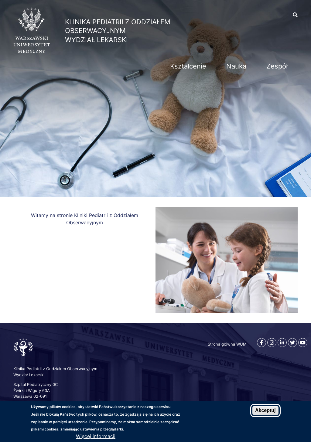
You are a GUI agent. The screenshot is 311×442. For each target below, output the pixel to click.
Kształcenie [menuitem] (188, 66)
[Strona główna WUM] (31, 51)
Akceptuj (265, 410)
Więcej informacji (95, 436)
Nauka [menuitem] (236, 66)
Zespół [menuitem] (277, 66)
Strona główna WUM (227, 344)
